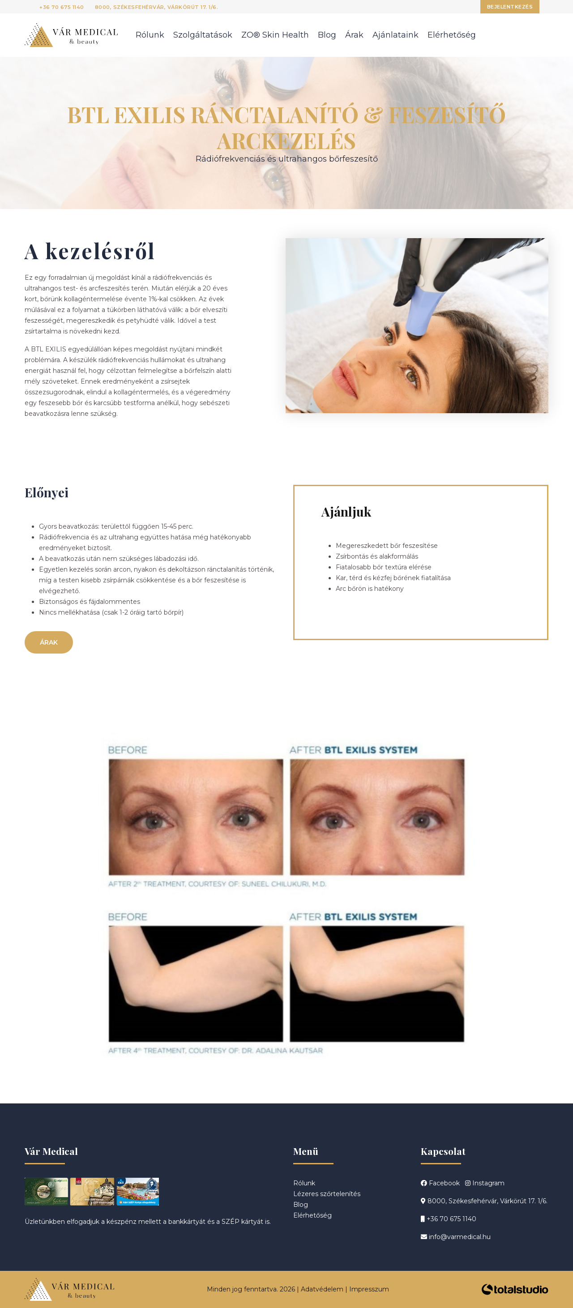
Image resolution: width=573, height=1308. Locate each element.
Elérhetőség (452, 35)
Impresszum (369, 1289)
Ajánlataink (395, 35)
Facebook (440, 1183)
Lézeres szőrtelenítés (326, 1194)
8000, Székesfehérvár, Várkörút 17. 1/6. (156, 7)
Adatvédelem (322, 1289)
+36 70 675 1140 (61, 7)
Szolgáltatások (202, 35)
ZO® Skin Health (275, 35)
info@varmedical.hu (456, 1237)
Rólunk (150, 35)
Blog (327, 35)
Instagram (485, 1183)
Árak (354, 35)
